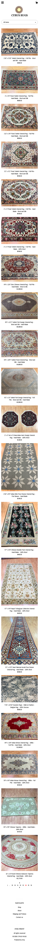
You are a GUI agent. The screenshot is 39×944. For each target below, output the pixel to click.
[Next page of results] (20, 887)
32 (20, 885)
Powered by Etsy (19, 940)
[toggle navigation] (2, 3)
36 (31, 885)
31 (17, 885)
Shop (19, 907)
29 (12, 885)
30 (15, 885)
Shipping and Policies (19, 914)
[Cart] (36, 3)
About (19, 910)
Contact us (19, 917)
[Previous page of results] (20, 882)
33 (23, 885)
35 (28, 885)
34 (25, 885)
